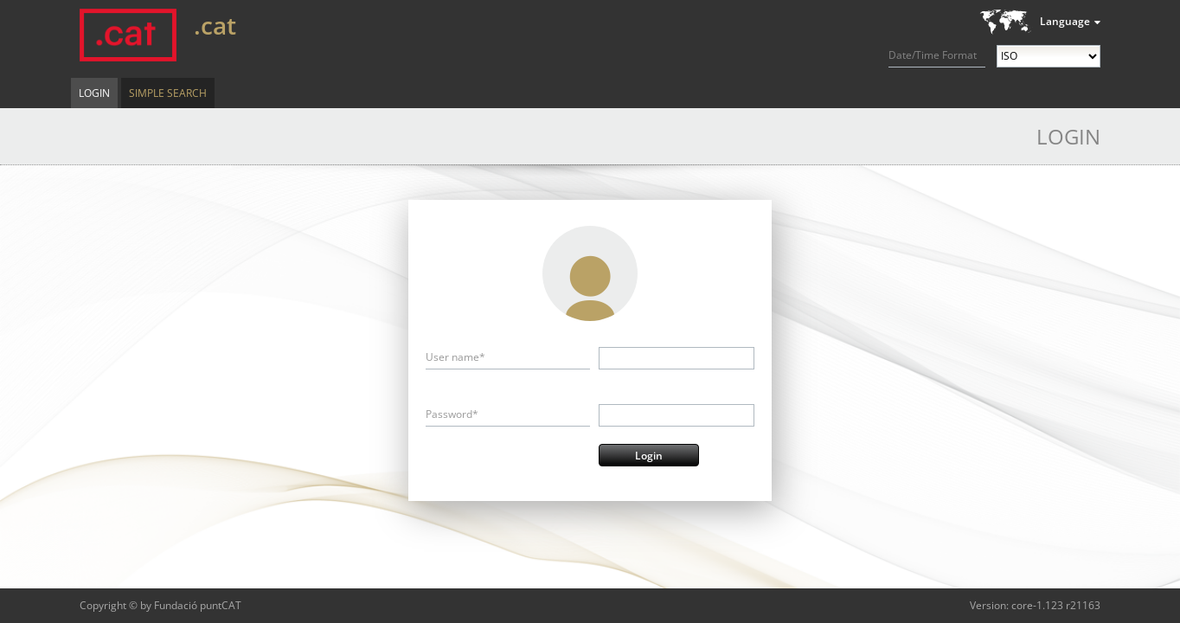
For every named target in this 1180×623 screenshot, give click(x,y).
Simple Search (168, 93)
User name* (455, 357)
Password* (452, 414)
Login (94, 93)
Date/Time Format (932, 55)
